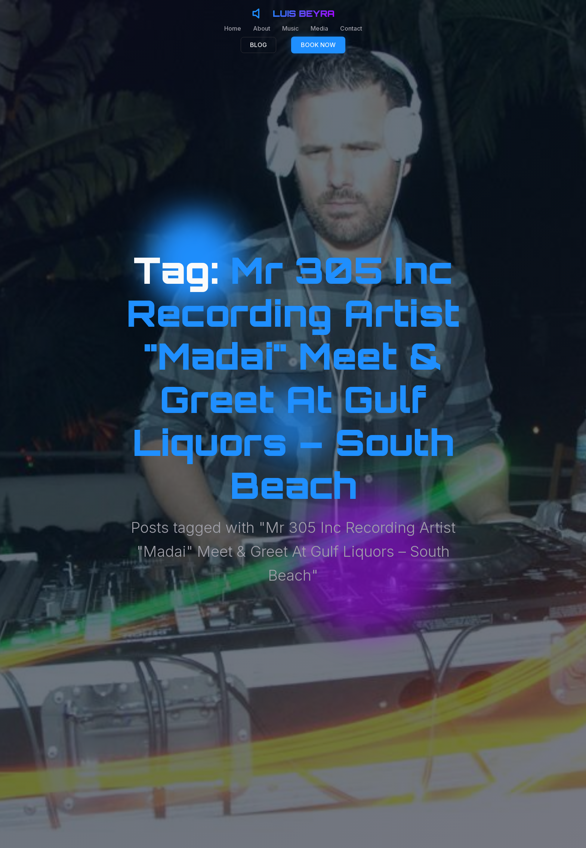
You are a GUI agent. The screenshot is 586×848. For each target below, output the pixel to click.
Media (319, 28)
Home (232, 28)
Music (290, 28)
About (261, 28)
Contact (351, 28)
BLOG (258, 45)
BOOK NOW (318, 45)
